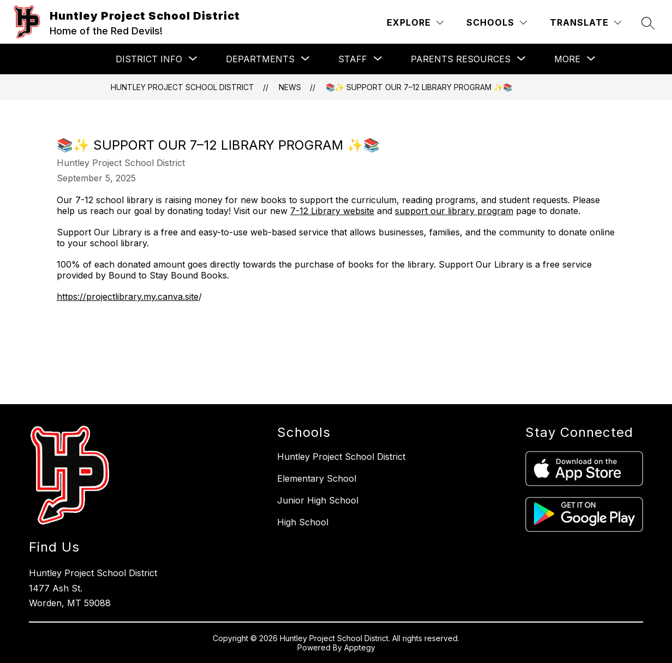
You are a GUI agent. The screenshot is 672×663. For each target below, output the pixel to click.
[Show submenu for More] (567, 59)
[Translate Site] (585, 22)
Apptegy (359, 647)
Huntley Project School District (182, 87)
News (290, 87)
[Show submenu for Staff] (352, 59)
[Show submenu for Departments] (260, 59)
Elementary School (316, 478)
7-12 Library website (332, 210)
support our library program (454, 210)
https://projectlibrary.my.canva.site (128, 296)
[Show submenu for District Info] (149, 59)
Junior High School (317, 500)
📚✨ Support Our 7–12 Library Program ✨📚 (419, 87)
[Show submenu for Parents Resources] (461, 59)
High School (302, 522)
